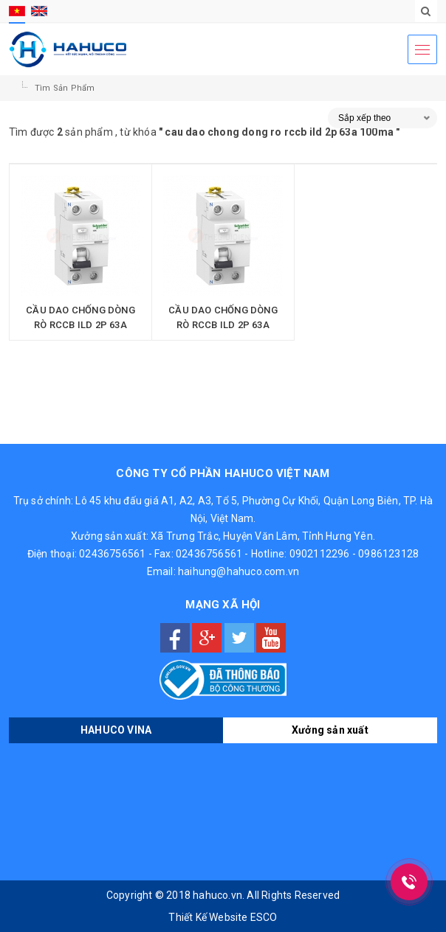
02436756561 (112, 554)
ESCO (264, 917)
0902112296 (319, 554)
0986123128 (388, 554)
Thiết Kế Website (207, 917)
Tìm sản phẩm (65, 88)
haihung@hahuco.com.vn (238, 571)
